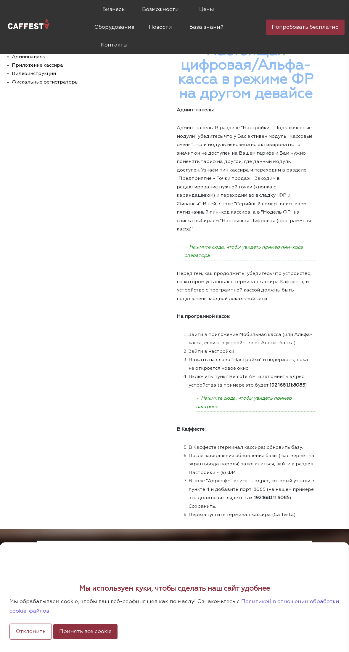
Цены (206, 9)
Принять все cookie (85, 631)
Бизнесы (114, 9)
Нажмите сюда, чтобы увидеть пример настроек (244, 402)
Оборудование (114, 27)
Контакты (114, 45)
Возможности (160, 9)
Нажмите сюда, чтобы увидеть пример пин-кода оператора (243, 251)
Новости (160, 27)
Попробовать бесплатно (305, 27)
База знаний (206, 27)
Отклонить (31, 631)
